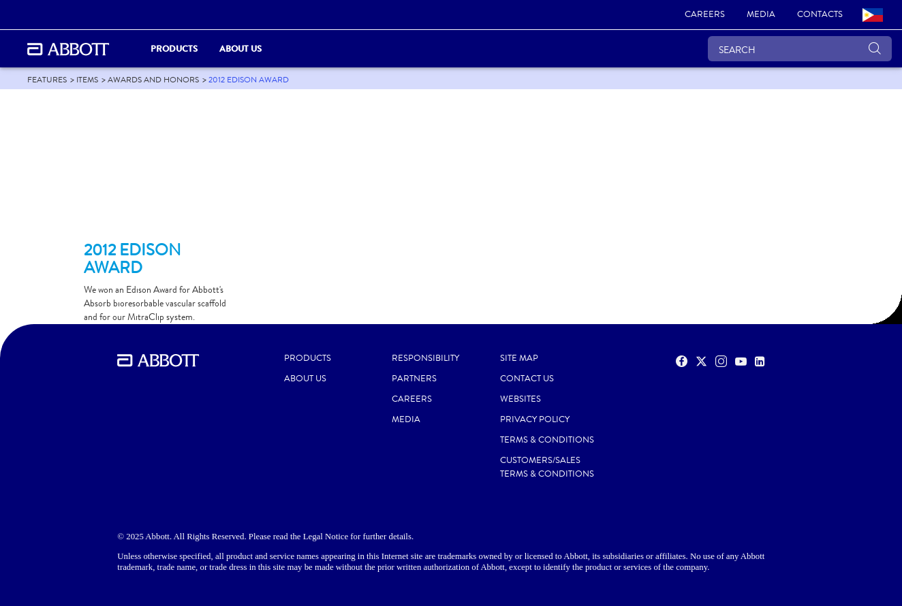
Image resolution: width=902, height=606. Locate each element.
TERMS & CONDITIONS (547, 440)
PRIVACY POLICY (535, 419)
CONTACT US (527, 378)
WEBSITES (520, 399)
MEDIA (406, 419)
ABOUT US (305, 378)
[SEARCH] (800, 48)
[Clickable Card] (160, 170)
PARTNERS (414, 378)
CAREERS (412, 399)
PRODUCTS (307, 358)
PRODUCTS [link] (174, 48)
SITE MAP (519, 358)
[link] (705, 15)
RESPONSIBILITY (425, 358)
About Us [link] (240, 48)
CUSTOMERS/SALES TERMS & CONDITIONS (547, 467)
